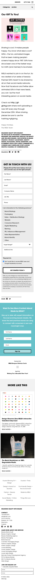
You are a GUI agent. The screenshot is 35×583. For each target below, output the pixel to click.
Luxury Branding (6, 547)
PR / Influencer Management (15, 231)
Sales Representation (12, 234)
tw (12, 152)
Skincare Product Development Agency (13, 555)
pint (15, 152)
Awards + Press (25, 480)
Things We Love (26, 498)
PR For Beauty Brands (7, 557)
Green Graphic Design (8, 545)
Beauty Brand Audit (7, 532)
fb (10, 152)
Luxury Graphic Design (8, 549)
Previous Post (17, 362)
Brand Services (5, 540)
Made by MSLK (25, 492)
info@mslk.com (6, 516)
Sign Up (17, 351)
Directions (4, 522)
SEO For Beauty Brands (8, 559)
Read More (6, 429)
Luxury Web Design (7, 553)
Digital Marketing (11, 226)
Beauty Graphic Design (8, 534)
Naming (7, 229)
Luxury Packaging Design (9, 551)
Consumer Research (12, 223)
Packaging (9, 214)
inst (18, 152)
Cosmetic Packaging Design (10, 542)
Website (7, 220)
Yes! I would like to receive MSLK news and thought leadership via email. (17, 262)
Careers (3, 524)
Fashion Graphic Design (8, 543)
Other (7, 240)
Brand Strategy (10, 211)
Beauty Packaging (7, 538)
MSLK (8, 2)
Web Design (5, 561)
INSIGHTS (17, 2)
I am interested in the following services (17, 208)
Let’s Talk (27, 2)
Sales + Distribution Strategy (14, 217)
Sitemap (3, 579)
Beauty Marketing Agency (9, 536)
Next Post (17, 372)
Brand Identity (10, 237)
